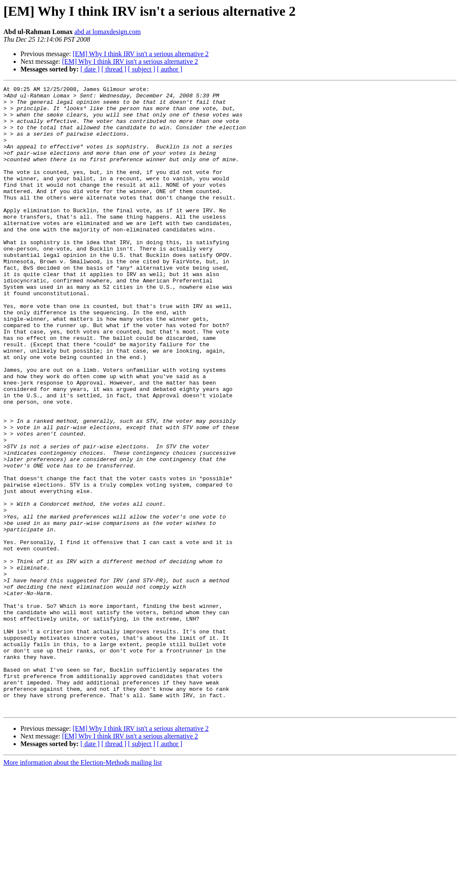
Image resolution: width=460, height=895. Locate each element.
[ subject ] (141, 69)
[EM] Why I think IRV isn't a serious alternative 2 (141, 53)
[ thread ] (113, 69)
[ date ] (90, 69)
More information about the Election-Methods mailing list (82, 887)
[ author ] (170, 69)
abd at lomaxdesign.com (107, 31)
